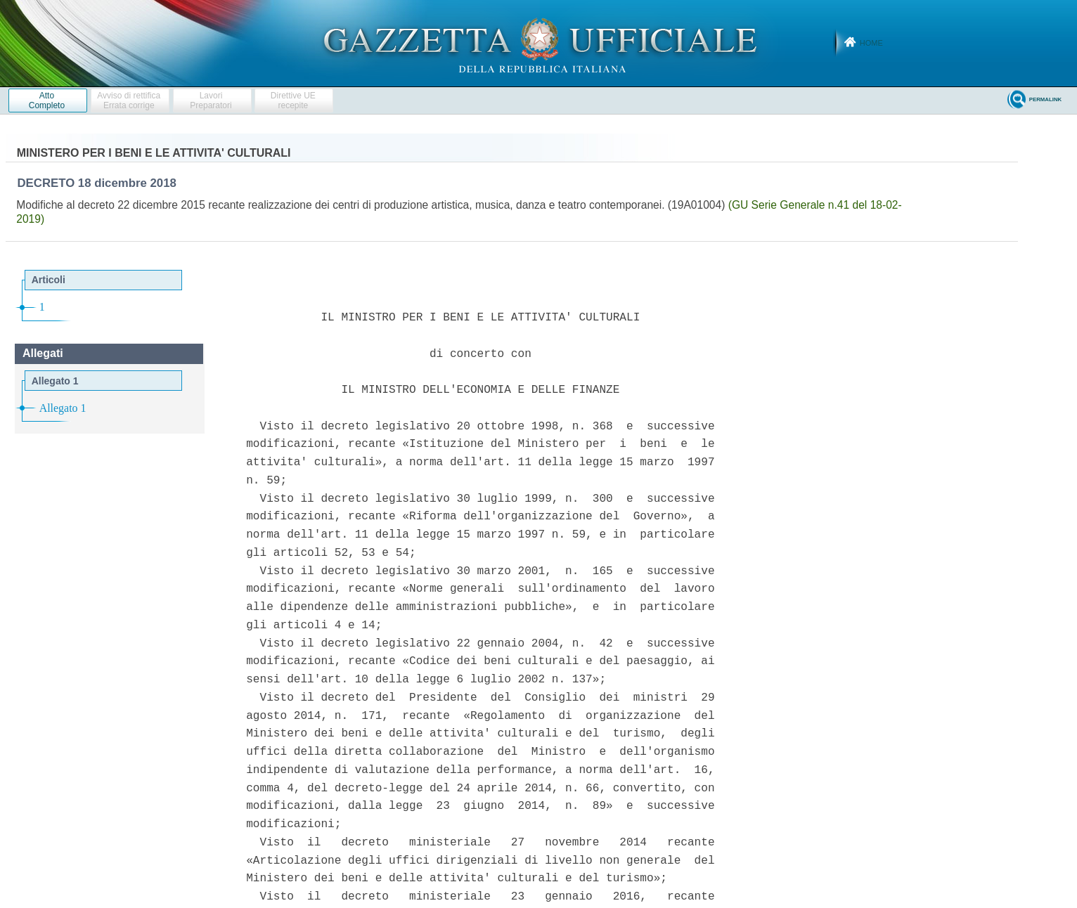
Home (871, 43)
